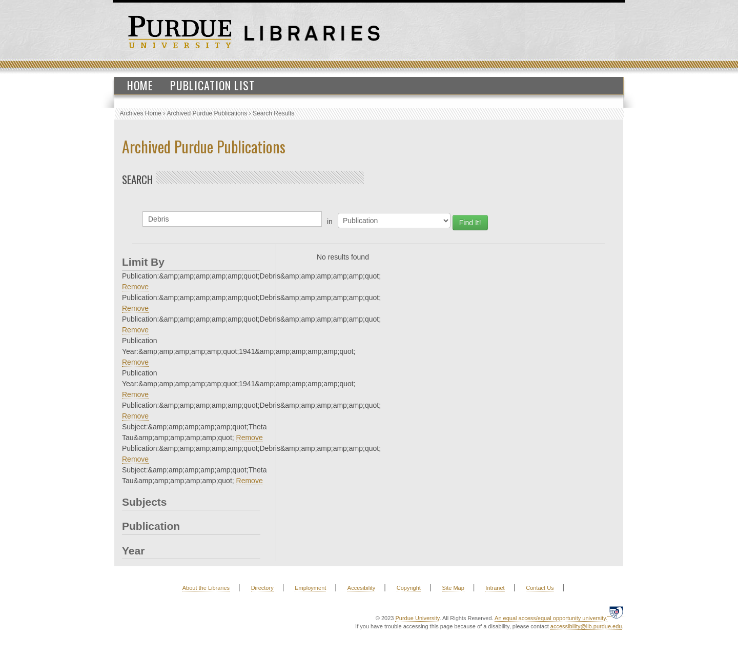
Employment (310, 588)
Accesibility (361, 588)
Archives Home (140, 113)
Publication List (212, 85)
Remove (135, 287)
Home (140, 85)
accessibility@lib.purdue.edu (586, 626)
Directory (262, 588)
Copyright (409, 588)
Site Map (453, 588)
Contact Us (540, 588)
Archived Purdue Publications (207, 113)
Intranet (494, 588)
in (330, 221)
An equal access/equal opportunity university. (551, 618)
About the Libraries (206, 588)
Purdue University (417, 618)
